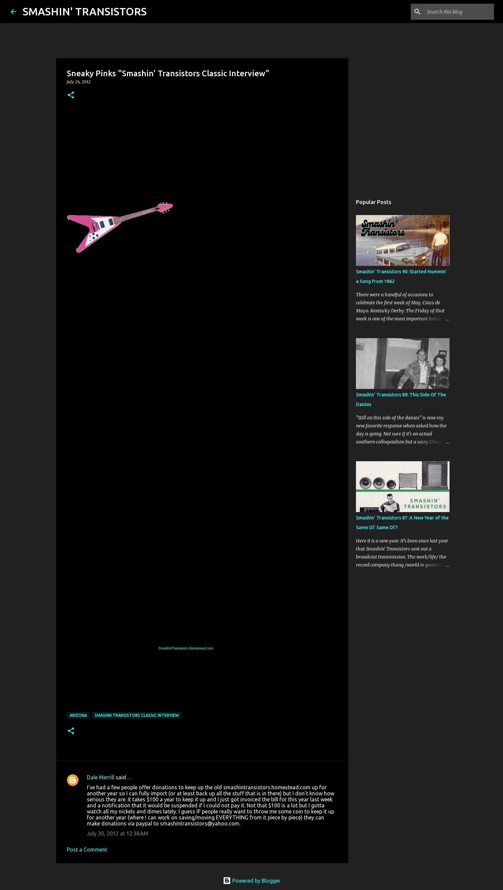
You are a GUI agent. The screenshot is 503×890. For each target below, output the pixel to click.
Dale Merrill (100, 777)
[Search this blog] (459, 12)
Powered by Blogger (251, 881)
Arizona (78, 715)
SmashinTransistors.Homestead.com (185, 648)
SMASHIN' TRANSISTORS (85, 11)
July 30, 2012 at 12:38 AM (117, 833)
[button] (71, 95)
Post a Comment (87, 850)
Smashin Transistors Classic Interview (137, 715)
